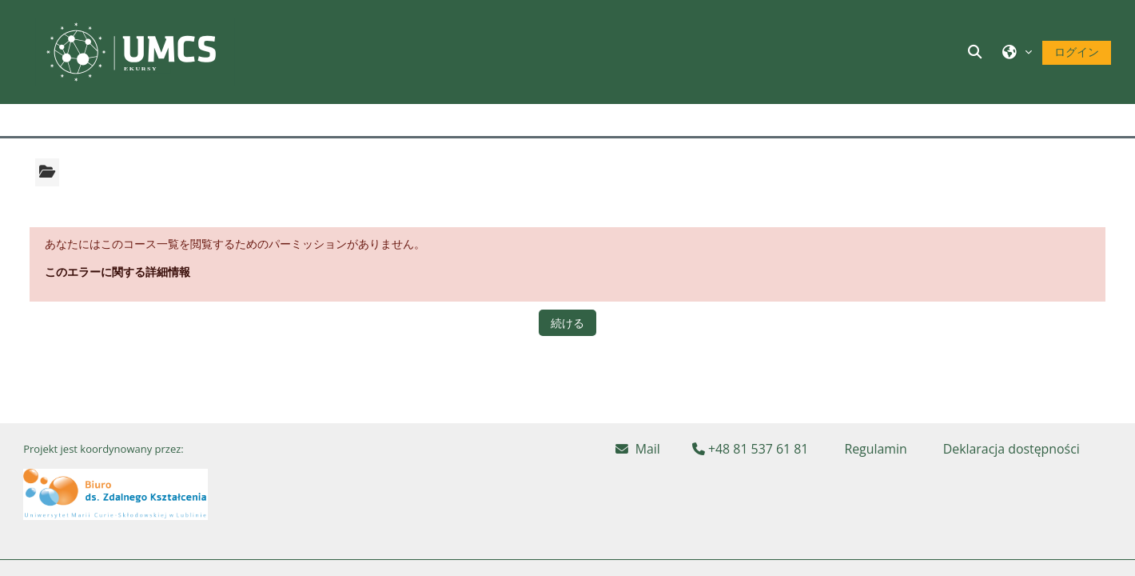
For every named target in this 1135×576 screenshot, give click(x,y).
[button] (977, 51)
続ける (567, 322)
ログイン (1076, 51)
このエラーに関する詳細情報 (117, 271)
